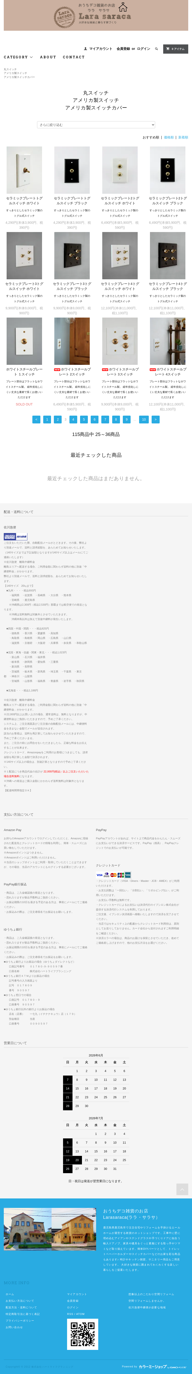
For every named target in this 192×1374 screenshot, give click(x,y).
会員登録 (123, 49)
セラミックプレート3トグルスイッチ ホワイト (24, 286)
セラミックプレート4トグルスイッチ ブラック (168, 286)
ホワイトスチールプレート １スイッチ (24, 371)
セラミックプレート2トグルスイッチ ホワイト (120, 200)
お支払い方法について (20, 1300)
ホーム (10, 1294)
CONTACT (74, 57)
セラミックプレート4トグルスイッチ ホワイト (120, 286)
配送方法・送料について (21, 1307)
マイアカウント (100, 49)
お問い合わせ (14, 1327)
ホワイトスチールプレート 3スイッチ (120, 371)
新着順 (183, 137)
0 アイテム (175, 49)
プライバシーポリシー (20, 1320)
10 (144, 419)
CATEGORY (18, 57)
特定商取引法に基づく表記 (23, 1314)
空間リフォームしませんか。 (147, 1300)
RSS (70, 1314)
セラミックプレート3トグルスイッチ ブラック (72, 286)
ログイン (143, 49)
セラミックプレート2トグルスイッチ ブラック (168, 200)
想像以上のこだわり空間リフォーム (151, 1294)
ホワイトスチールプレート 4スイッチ (167, 371)
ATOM (80, 1314)
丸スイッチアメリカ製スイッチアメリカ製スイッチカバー (19, 73)
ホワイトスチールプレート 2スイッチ (72, 371)
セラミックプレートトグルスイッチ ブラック (72, 200)
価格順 (169, 137)
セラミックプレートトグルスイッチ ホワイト (24, 200)
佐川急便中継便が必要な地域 (147, 1307)
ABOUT (48, 57)
